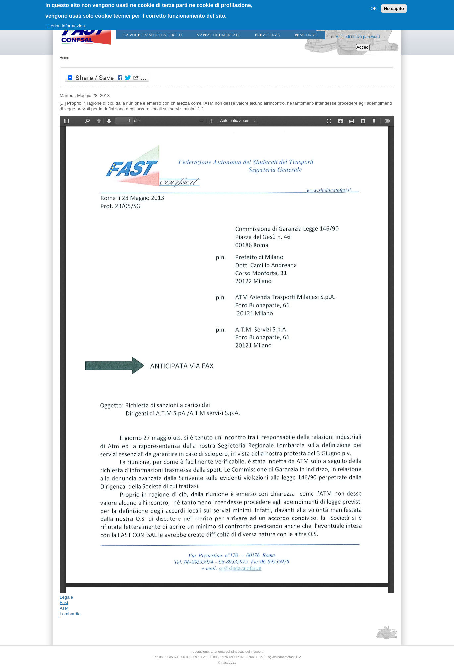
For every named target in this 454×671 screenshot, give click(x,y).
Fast (64, 602)
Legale (66, 597)
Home (64, 58)
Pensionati (306, 35)
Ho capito (394, 8)
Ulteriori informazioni (65, 25)
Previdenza (267, 35)
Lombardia (70, 613)
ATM (64, 608)
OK (373, 8)
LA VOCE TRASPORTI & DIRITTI (152, 35)
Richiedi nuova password (358, 36)
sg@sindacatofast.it (282, 657)
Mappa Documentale (219, 35)
